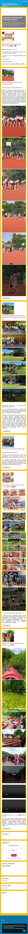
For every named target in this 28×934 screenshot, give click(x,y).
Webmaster (5, 922)
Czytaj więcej (6, 298)
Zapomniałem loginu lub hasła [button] (14, 858)
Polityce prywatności (20, 928)
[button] (19, 1)
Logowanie (24, 1)
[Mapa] (14, 903)
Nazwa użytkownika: (13, 845)
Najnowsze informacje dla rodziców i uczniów (12, 19)
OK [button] (24, 930)
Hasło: (13, 850)
